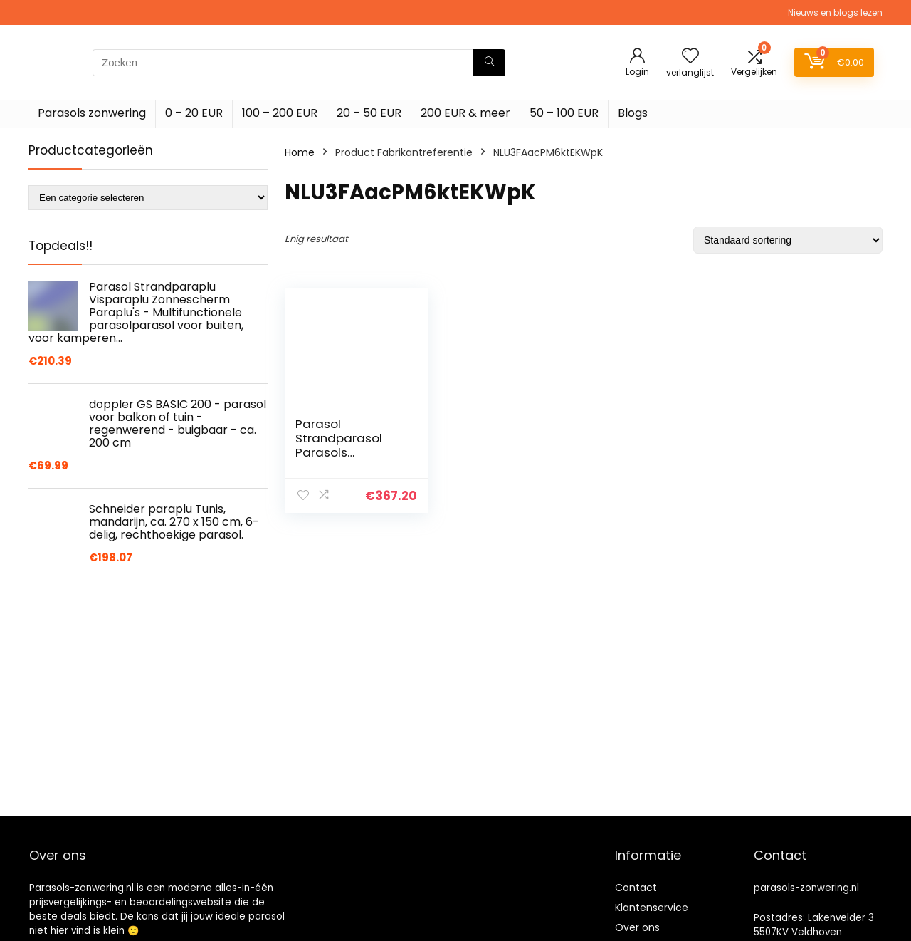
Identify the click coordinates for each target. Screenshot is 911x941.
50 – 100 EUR (564, 113)
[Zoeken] (489, 62)
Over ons (637, 927)
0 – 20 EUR (194, 113)
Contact (636, 887)
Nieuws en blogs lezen (835, 12)
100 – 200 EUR (279, 113)
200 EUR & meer (465, 113)
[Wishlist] (690, 56)
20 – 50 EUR (369, 113)
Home (300, 152)
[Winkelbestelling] (788, 240)
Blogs (633, 113)
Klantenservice (651, 907)
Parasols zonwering (92, 113)
